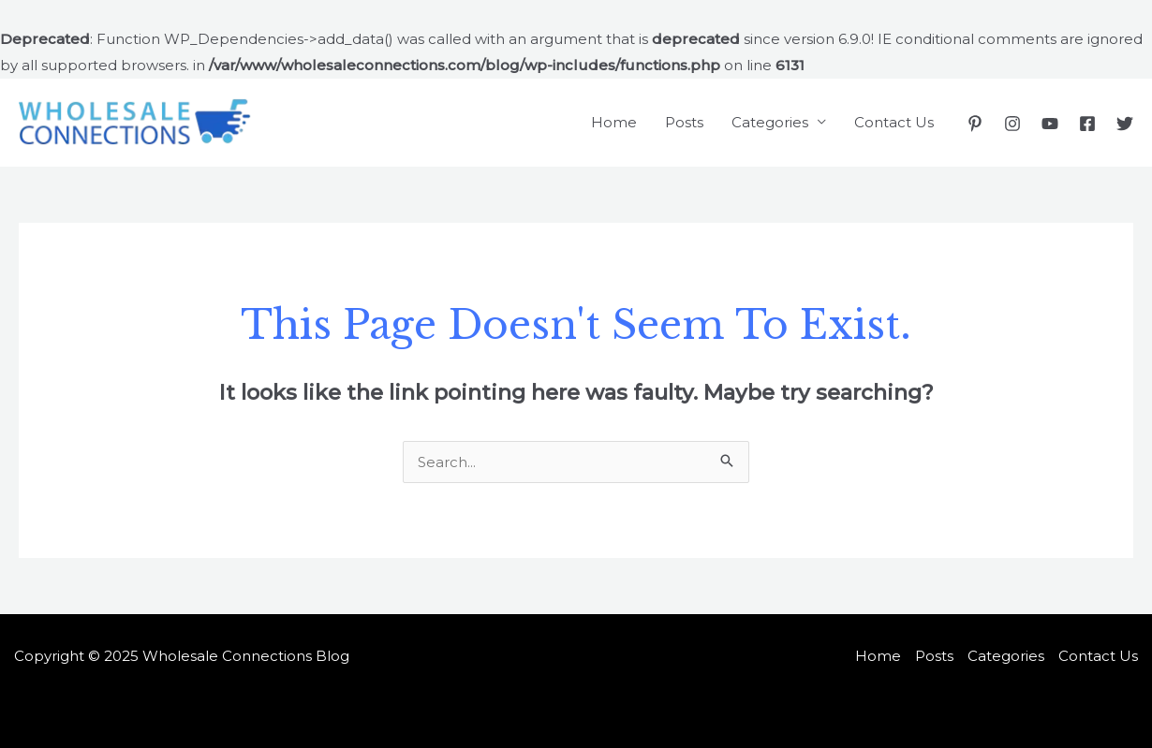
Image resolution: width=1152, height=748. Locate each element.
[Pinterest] (975, 123)
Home (614, 122)
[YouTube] (1049, 123)
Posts (684, 122)
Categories (769, 122)
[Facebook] (1087, 123)
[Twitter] (1124, 123)
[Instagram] (1012, 123)
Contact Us (894, 122)
